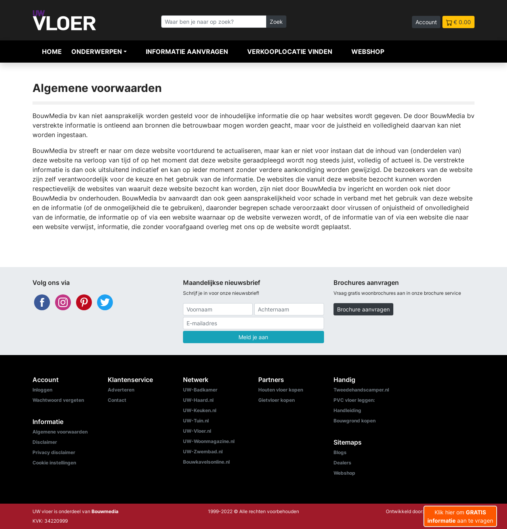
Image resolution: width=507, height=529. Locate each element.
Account (426, 22)
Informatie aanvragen (187, 51)
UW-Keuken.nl (199, 410)
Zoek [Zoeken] (276, 21)
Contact (117, 400)
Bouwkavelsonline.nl (206, 462)
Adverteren (121, 390)
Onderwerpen (96, 51)
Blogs (340, 452)
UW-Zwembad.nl (203, 452)
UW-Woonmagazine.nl (208, 441)
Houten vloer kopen (280, 390)
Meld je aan (253, 337)
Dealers (342, 463)
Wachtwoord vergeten (58, 400)
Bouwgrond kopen (354, 421)
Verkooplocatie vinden (289, 51)
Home (52, 51)
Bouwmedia (104, 511)
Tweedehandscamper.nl (361, 390)
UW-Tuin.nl (196, 421)
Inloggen (42, 390)
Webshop (367, 51)
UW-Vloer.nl (197, 431)
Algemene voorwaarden (60, 432)
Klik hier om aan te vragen (460, 516)
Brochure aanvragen (363, 309)
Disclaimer (44, 442)
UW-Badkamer (200, 390)
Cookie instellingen (54, 463)
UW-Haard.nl (198, 400)
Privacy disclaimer (53, 452)
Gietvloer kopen (276, 400)
